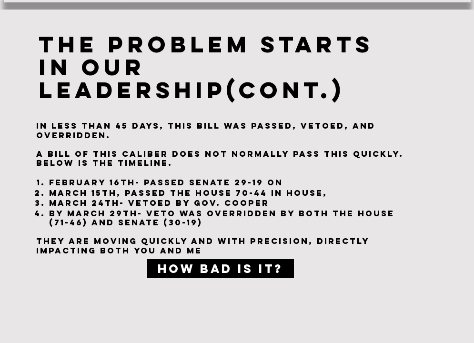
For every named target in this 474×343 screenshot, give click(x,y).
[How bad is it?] (220, 268)
